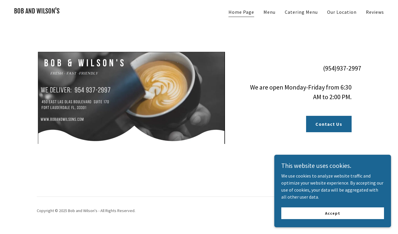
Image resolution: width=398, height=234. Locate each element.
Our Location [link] (342, 12)
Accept (332, 213)
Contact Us (328, 124)
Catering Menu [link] (301, 12)
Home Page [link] (241, 12)
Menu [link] (269, 12)
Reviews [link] (375, 12)
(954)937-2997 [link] (342, 68)
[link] (37, 12)
